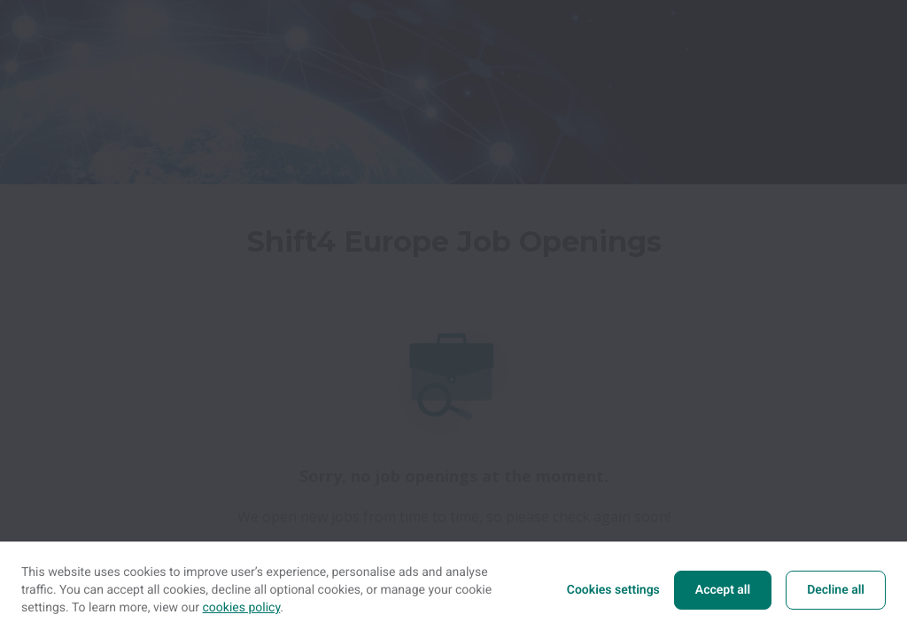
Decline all (835, 590)
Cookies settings (613, 590)
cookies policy (242, 608)
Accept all (722, 590)
